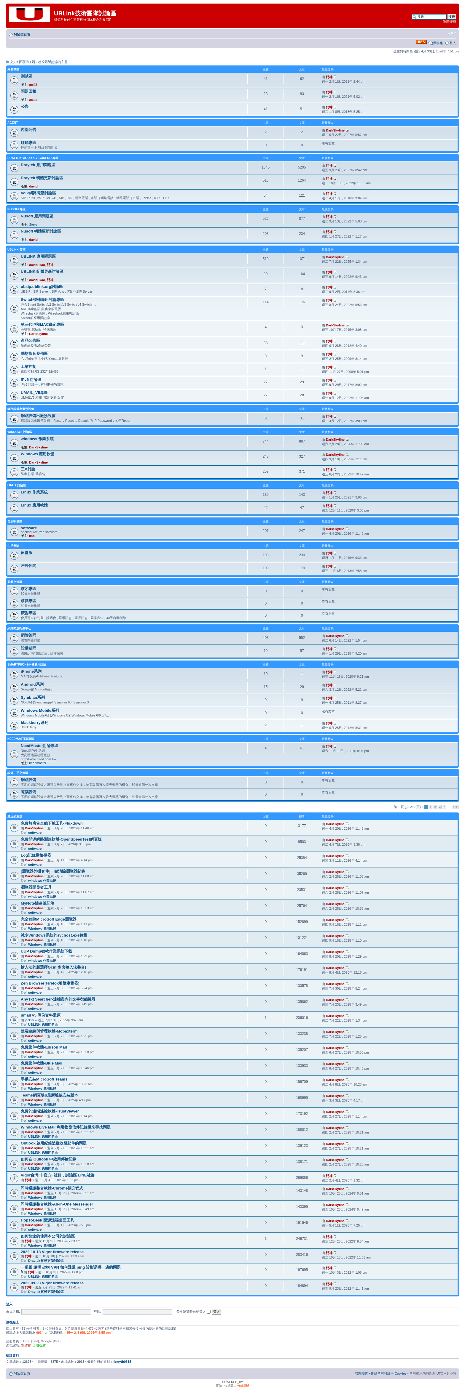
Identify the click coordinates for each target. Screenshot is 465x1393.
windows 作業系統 (37, 439)
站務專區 (13, 69)
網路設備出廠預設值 (20, 409)
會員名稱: (13, 1311)
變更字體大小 (452, 33)
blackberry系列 (34, 722)
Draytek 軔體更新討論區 (42, 178)
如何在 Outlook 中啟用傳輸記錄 (48, 1159)
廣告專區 (28, 613)
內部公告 (28, 129)
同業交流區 (14, 582)
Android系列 (32, 684)
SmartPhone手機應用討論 (26, 664)
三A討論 (28, 469)
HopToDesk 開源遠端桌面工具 (47, 1220)
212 (455, 807)
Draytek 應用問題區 (38, 165)
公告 (24, 106)
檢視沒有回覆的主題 (20, 62)
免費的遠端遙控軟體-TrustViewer (50, 1111)
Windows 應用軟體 (37, 454)
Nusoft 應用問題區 (37, 216)
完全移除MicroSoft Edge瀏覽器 (49, 919)
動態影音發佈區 (34, 353)
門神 (329, 77)
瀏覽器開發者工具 (36, 887)
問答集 (438, 43)
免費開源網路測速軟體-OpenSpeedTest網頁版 (61, 839)
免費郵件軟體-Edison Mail (44, 1047)
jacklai (29, 1020)
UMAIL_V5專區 (34, 392)
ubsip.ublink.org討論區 (42, 286)
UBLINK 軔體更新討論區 (42, 271)
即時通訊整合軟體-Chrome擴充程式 (52, 1188)
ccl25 (33, 84)
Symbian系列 (33, 697)
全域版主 (38, 1345)
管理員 (26, 1345)
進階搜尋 (449, 21)
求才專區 (28, 588)
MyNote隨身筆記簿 (37, 903)
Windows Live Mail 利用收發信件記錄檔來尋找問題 (66, 1127)
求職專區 (28, 601)
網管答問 (28, 635)
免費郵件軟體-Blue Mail (41, 1063)
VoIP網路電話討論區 (38, 193)
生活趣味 (13, 545)
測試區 (26, 76)
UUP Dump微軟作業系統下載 (46, 951)
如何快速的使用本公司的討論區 (48, 1236)
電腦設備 (28, 792)
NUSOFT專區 (16, 209)
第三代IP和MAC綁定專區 (42, 324)
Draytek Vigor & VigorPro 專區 (32, 158)
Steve (33, 224)
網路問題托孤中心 (19, 628)
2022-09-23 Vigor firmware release (52, 1283)
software (29, 528)
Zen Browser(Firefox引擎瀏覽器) (50, 983)
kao (42, 265)
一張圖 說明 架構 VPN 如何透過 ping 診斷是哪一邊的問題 (71, 1267)
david (33, 186)
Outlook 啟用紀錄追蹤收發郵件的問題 (54, 1143)
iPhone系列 (31, 671)
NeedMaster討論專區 (39, 745)
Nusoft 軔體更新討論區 (41, 231)
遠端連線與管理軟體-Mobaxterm (49, 1031)
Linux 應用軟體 (34, 505)
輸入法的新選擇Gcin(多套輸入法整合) (53, 967)
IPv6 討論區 (31, 379)
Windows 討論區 (19, 432)
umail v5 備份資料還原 (40, 1015)
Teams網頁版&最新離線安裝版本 (49, 1095)
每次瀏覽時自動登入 (193, 1311)
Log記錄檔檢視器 (36, 855)
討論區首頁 (22, 34)
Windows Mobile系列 (40, 710)
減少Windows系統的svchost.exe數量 (54, 935)
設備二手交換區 (17, 773)
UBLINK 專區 (16, 249)
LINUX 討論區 (16, 485)
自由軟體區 (14, 521)
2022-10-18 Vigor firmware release (52, 1252)
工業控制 (28, 366)
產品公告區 (30, 340)
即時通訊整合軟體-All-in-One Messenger (57, 1204)
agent (12, 122)
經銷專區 (28, 142)
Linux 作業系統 (34, 492)
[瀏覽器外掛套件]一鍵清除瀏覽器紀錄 (53, 871)
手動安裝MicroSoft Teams (44, 1079)
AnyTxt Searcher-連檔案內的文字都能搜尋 (58, 999)
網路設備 (28, 780)
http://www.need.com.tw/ (38, 759)
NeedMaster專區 (20, 738)
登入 (453, 43)
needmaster (37, 763)
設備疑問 (28, 648)
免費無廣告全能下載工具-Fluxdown (52, 823)
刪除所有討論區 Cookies (389, 1373)
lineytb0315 (122, 1361)
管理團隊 (361, 1373)
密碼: (97, 1311)
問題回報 (28, 91)
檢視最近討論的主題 (53, 62)
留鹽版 (26, 552)
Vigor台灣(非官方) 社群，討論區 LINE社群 (58, 1175)
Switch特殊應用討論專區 (42, 299)
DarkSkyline (335, 130)
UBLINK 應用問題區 (38, 256)
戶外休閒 (28, 565)
